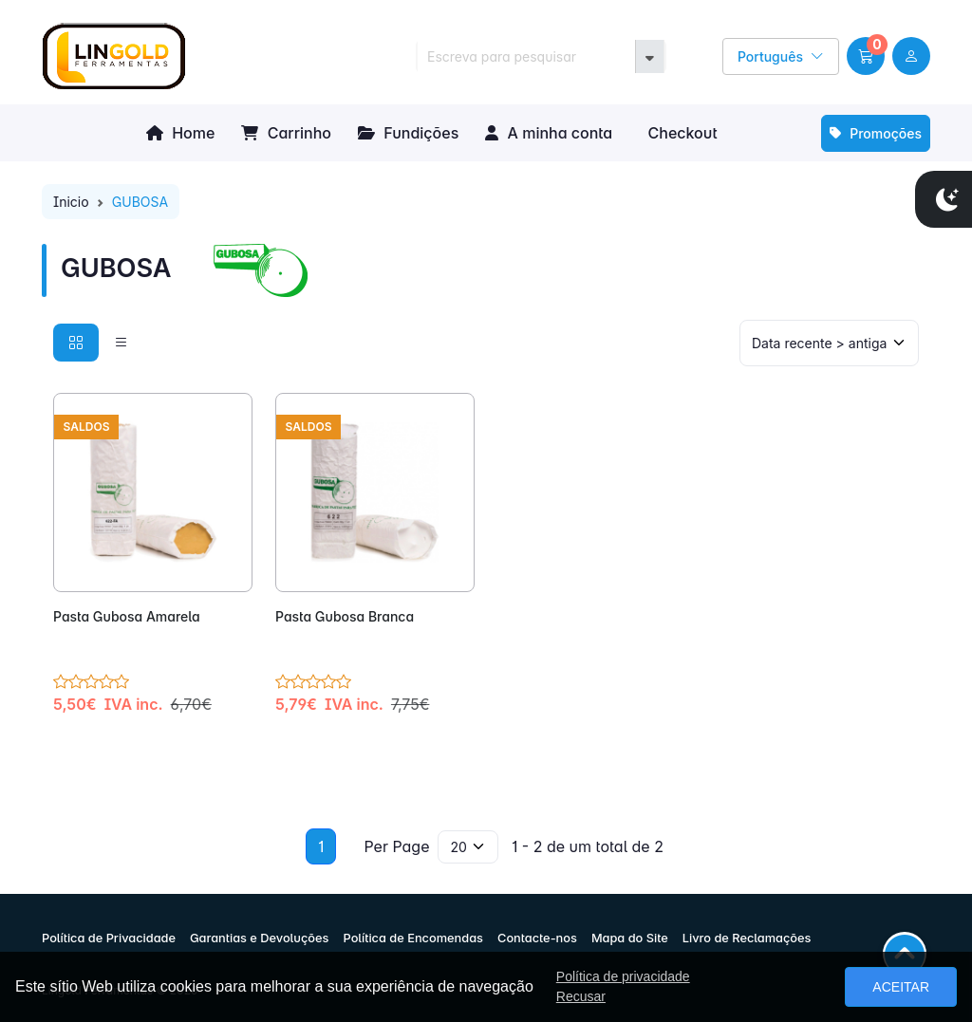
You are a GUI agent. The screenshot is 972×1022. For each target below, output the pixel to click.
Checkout (680, 132)
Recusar (581, 996)
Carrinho (286, 132)
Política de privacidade (623, 976)
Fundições (408, 132)
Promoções (876, 133)
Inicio (71, 202)
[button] (866, 56)
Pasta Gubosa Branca (344, 616)
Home (180, 132)
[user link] (911, 56)
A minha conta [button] (548, 132)
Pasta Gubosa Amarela (126, 616)
